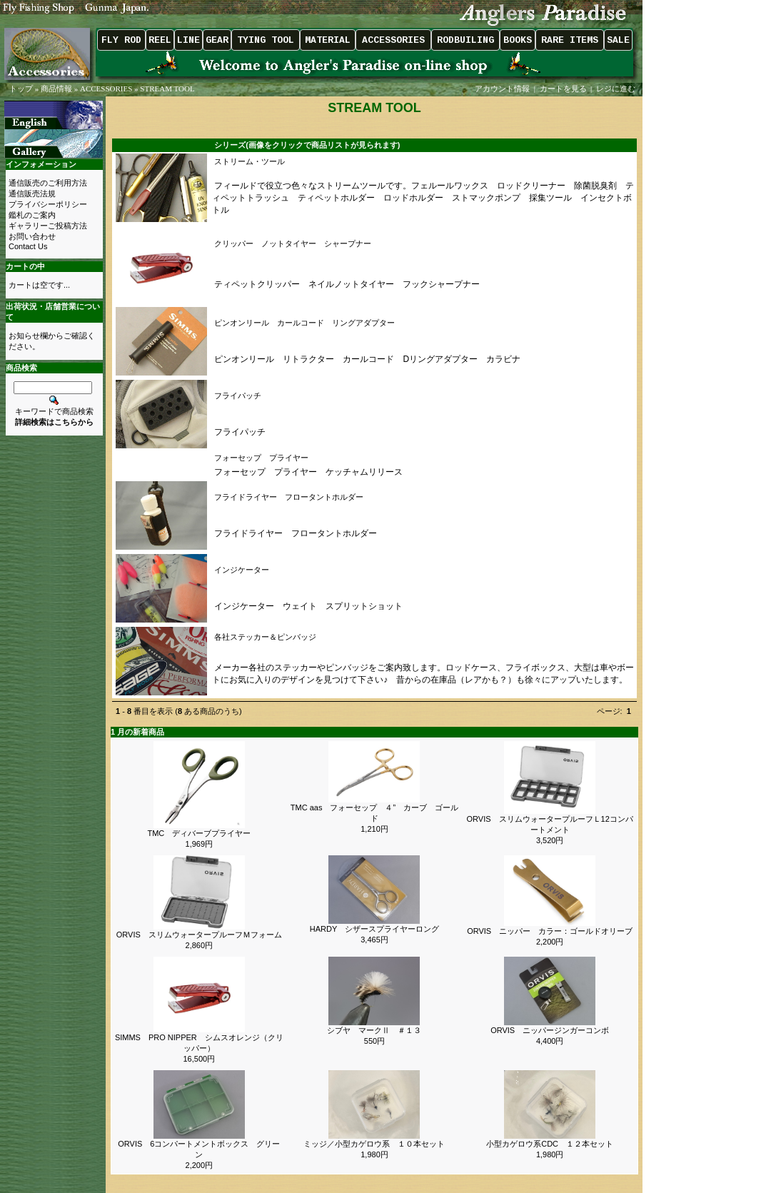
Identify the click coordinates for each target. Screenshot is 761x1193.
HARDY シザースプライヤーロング (374, 929)
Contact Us (28, 246)
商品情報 (56, 88)
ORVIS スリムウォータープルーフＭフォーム (199, 934)
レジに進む (616, 88)
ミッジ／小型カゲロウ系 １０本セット (374, 1143)
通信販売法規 (32, 193)
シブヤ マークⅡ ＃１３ (374, 1030)
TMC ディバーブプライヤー (199, 833)
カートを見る (563, 88)
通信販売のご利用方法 (48, 182)
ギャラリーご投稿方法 (48, 225)
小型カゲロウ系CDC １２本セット (549, 1143)
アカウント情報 (502, 88)
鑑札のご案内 (32, 215)
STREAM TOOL (167, 88)
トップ (21, 88)
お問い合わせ (32, 236)
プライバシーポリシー (48, 204)
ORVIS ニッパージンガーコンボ (553, 1030)
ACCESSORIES (106, 88)
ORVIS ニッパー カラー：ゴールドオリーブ (550, 931)
